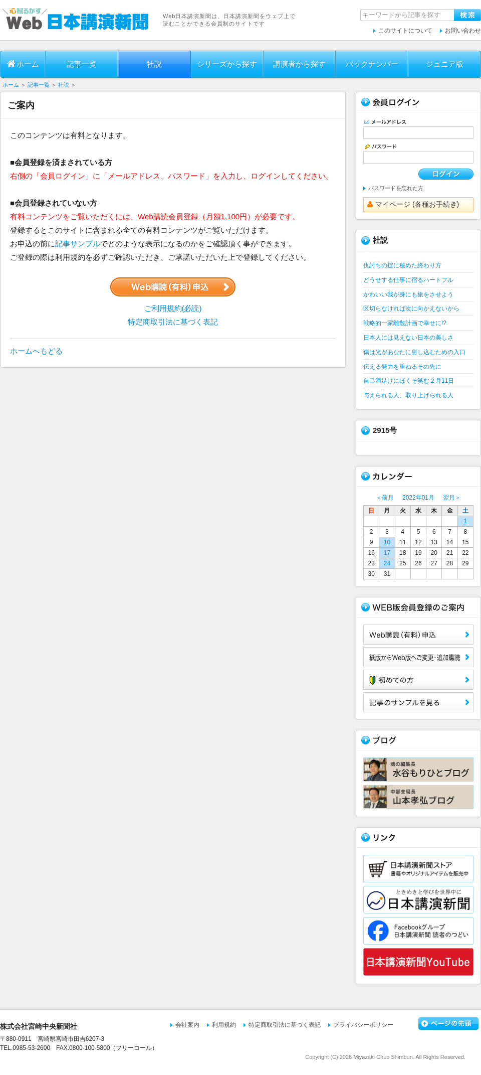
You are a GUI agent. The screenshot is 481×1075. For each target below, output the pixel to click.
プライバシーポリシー (363, 1024)
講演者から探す (299, 64)
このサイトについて (405, 30)
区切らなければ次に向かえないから (411, 308)
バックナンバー (372, 64)
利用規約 (224, 1024)
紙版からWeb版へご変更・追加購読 (418, 657)
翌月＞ (452, 497)
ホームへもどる (36, 351)
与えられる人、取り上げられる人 (408, 395)
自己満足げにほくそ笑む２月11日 (408, 380)
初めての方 (418, 680)
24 (387, 563)
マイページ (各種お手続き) (413, 204)
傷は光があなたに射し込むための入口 (414, 352)
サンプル (418, 702)
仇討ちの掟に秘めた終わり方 (402, 265)
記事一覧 (82, 64)
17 (387, 552)
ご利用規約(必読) (173, 308)
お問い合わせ (463, 30)
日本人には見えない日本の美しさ (408, 337)
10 (387, 542)
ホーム (23, 63)
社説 (154, 64)
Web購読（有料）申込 (418, 635)
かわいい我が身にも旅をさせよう (408, 294)
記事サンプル (77, 243)
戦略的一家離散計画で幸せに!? (404, 323)
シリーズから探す (227, 64)
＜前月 (385, 497)
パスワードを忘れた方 (395, 188)
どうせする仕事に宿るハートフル (408, 279)
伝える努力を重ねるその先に (402, 366)
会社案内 (187, 1024)
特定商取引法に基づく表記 (173, 322)
